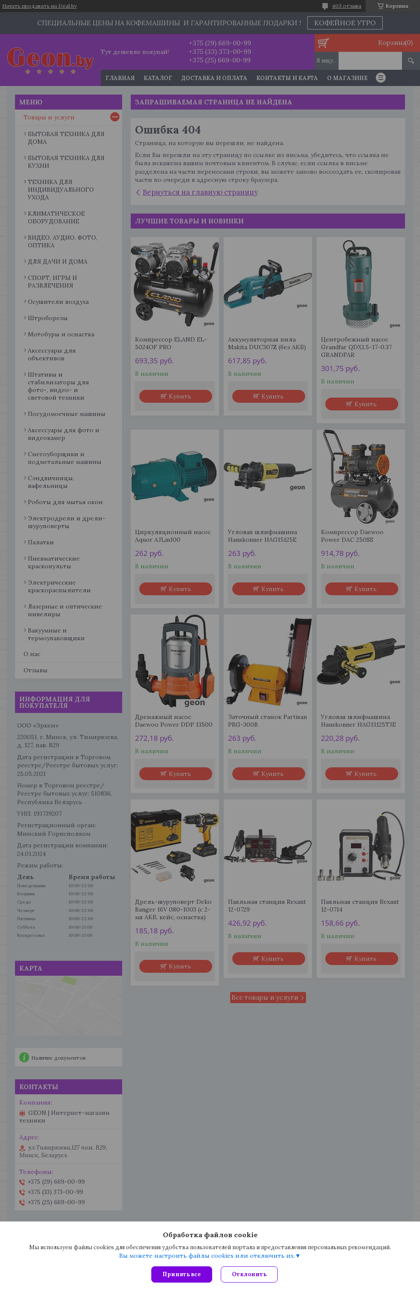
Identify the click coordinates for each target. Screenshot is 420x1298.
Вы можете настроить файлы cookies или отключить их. (207, 1255)
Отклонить (249, 1274)
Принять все (181, 1274)
